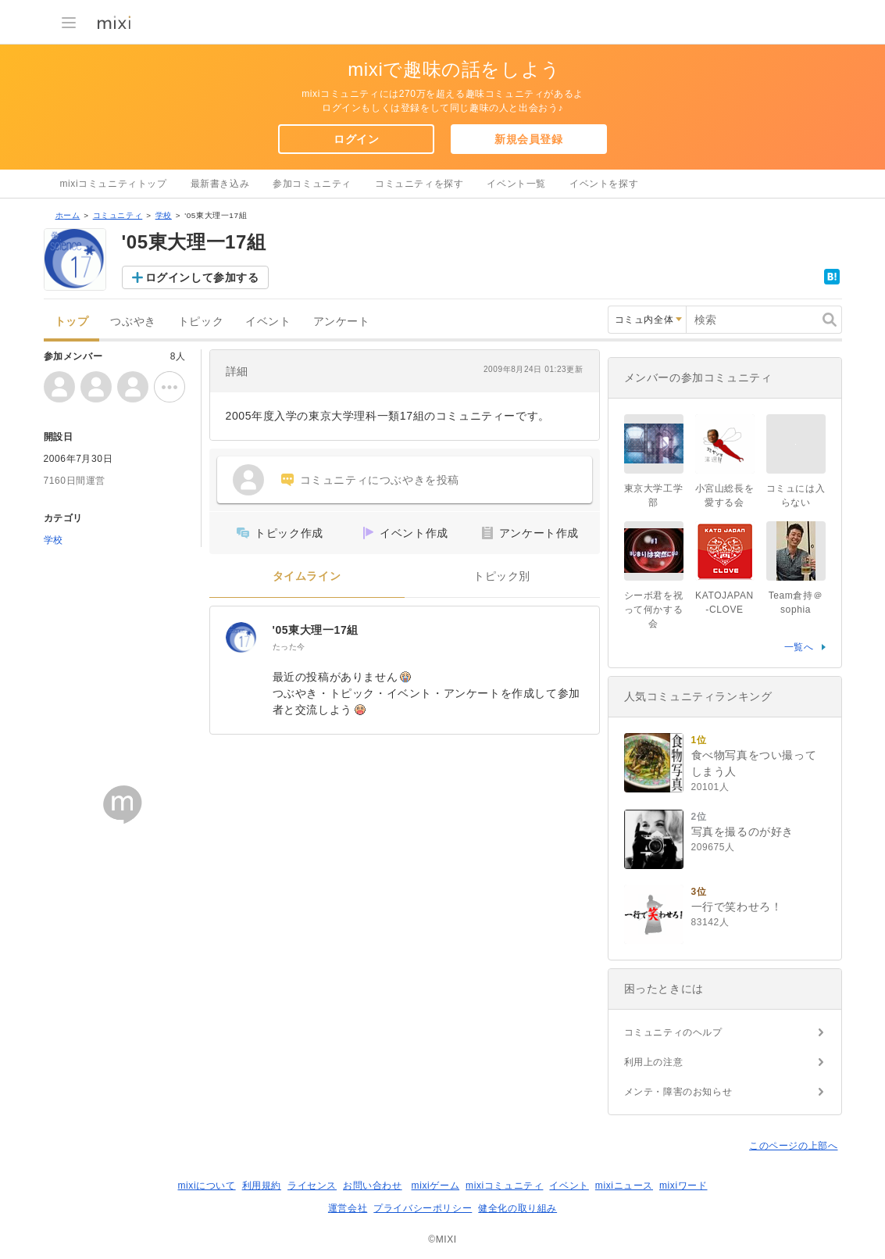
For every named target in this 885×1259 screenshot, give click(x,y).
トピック (200, 321)
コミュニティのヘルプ (673, 1032)
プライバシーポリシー (422, 1208)
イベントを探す (603, 183)
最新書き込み (220, 183)
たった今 (289, 646)
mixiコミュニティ (504, 1185)
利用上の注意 (653, 1062)
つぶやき (132, 321)
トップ (72, 321)
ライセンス (312, 1185)
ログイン (356, 139)
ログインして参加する (202, 277)
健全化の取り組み (517, 1208)
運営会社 (347, 1208)
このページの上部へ (793, 1145)
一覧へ (799, 647)
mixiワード (683, 1185)
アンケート (341, 321)
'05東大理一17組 (316, 630)
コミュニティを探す (419, 183)
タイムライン (307, 576)
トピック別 (501, 576)
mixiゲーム (436, 1185)
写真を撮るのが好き (742, 831)
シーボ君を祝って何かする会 (653, 609)
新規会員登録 (528, 139)
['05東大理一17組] (241, 637)
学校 (163, 215)
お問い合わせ (372, 1185)
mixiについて (206, 1185)
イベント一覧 (516, 183)
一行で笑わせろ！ (737, 906)
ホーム (67, 215)
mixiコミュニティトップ (113, 183)
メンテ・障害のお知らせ (678, 1091)
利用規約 (261, 1185)
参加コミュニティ (312, 183)
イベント (268, 321)
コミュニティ (118, 215)
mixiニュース (624, 1185)
